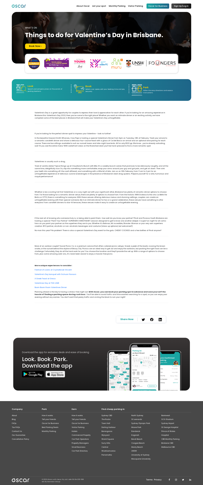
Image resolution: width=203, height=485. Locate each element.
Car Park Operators (80, 438)
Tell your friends (49, 419)
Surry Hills (106, 442)
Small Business (78, 446)
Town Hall (106, 423)
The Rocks (106, 419)
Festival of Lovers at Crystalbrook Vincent (53, 269)
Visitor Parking (135, 6)
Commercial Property (81, 434)
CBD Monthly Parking (170, 438)
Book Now (34, 46)
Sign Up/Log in (181, 6)
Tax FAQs (16, 426)
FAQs (14, 423)
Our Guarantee (18, 434)
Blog (14, 419)
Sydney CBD (107, 415)
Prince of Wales (168, 430)
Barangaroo (107, 430)
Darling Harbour (109, 426)
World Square (108, 438)
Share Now (126, 318)
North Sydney (137, 415)
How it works (47, 415)
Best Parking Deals (50, 426)
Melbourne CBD (168, 446)
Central (105, 446)
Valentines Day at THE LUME (47, 282)
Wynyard (105, 434)
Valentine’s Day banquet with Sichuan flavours (55, 273)
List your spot (99, 6)
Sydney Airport (167, 423)
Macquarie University (140, 458)
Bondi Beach (136, 438)
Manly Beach (137, 446)
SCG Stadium (167, 419)
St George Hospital (169, 426)
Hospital (165, 434)
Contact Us (17, 430)
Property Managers (80, 442)
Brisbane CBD (167, 442)
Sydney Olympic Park (140, 423)
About (14, 415)
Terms (149, 479)
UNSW (134, 450)
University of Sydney (140, 454)
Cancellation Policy (20, 438)
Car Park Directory (80, 450)
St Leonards (136, 419)
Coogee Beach (138, 442)
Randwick (135, 430)
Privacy (158, 479)
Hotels (74, 430)
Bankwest (165, 415)
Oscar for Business (157, 6)
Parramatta (107, 454)
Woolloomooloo (108, 450)
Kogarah (135, 434)
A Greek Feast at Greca (45, 278)
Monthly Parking (117, 6)
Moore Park (136, 426)
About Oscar (83, 6)
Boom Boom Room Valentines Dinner (51, 287)
